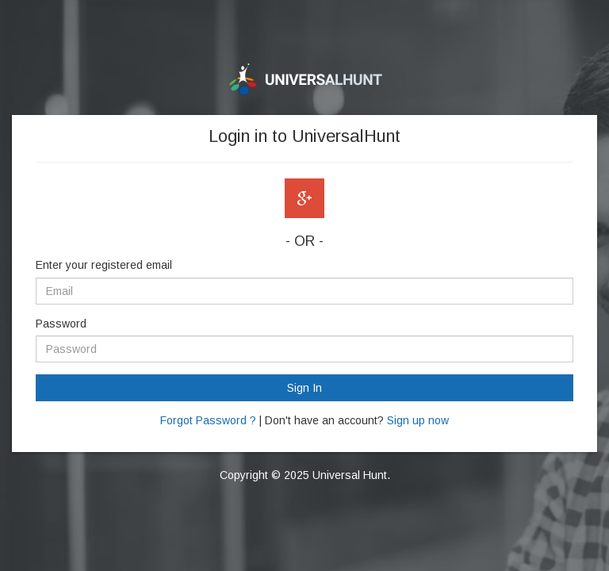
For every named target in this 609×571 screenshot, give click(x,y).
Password (61, 323)
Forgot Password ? (208, 420)
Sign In (304, 387)
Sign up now (418, 420)
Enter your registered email (104, 265)
